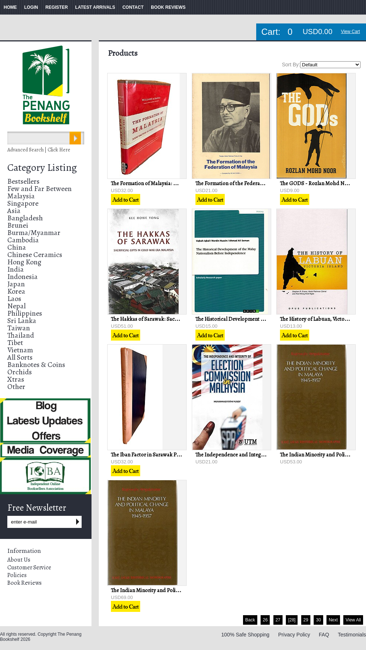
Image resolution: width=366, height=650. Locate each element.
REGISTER (56, 7)
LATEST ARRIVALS (95, 7)
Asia (13, 211)
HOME (10, 7)
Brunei (17, 225)
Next (333, 620)
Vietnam (20, 350)
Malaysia (21, 196)
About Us (18, 560)
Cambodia (23, 240)
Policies (17, 575)
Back (250, 620)
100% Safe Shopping (245, 635)
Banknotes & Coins (36, 365)
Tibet (15, 343)
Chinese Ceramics (34, 255)
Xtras (15, 379)
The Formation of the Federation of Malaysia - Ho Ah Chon (262, 183)
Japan (16, 284)
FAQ (324, 635)
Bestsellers (23, 181)
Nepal (16, 306)
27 (278, 620)
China (16, 247)
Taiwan (18, 328)
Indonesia (22, 277)
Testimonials (352, 635)
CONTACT (132, 7)
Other (16, 387)
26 (265, 620)
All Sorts (20, 357)
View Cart (350, 31)
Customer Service (29, 567)
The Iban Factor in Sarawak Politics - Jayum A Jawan (170, 454)
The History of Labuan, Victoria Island (323, 319)
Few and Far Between (39, 189)
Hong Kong (24, 262)
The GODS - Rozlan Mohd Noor (316, 183)
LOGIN (31, 7)
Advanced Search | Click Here (38, 149)
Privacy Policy (294, 635)
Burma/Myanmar (33, 233)
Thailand (20, 335)
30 (318, 620)
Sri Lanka (21, 321)
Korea (16, 291)
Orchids (19, 372)
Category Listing (42, 168)
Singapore (22, 203)
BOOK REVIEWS (168, 7)
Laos (14, 299)
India (15, 269)
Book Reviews (24, 583)
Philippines (24, 313)
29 (305, 620)
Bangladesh (25, 218)
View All (353, 620)
